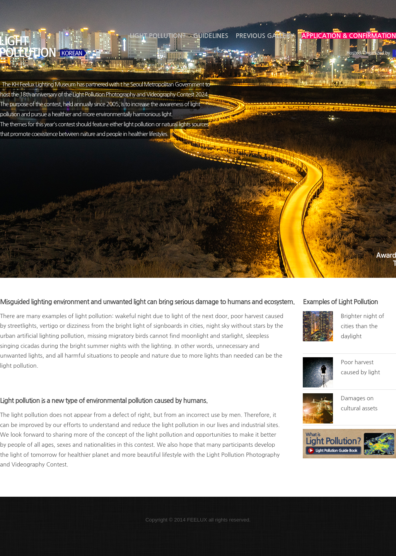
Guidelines (210, 36)
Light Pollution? (158, 36)
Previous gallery (265, 36)
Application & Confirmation (349, 36)
